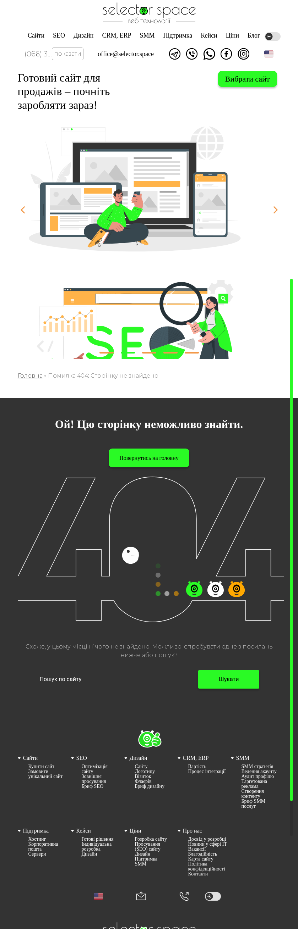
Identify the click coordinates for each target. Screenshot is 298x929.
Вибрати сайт (247, 78)
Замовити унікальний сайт (45, 774)
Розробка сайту (151, 839)
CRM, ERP (116, 35)
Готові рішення (98, 839)
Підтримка (177, 35)
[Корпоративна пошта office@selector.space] (141, 896)
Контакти (198, 874)
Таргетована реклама (254, 784)
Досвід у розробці (207, 839)
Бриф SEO (93, 786)
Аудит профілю (258, 776)
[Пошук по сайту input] (115, 679)
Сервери (37, 854)
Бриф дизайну (149, 786)
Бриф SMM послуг (254, 804)
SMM (147, 35)
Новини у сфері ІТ (207, 844)
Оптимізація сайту (95, 769)
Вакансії (197, 849)
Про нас (192, 831)
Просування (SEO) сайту (148, 847)
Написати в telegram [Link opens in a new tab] (174, 54)
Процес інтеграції (207, 771)
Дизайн (83, 35)
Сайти (36, 35)
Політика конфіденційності (206, 867)
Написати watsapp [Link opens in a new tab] (209, 54)
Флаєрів (143, 781)
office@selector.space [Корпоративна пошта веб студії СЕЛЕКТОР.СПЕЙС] (126, 53)
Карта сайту (200, 859)
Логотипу (145, 771)
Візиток (143, 776)
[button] (268, 54)
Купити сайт (41, 766)
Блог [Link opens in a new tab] (254, 35)
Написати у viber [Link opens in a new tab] (191, 54)
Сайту (141, 766)
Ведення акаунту (259, 771)
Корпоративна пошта (43, 847)
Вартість (197, 766)
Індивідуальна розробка (97, 847)
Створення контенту (253, 794)
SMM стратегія (257, 766)
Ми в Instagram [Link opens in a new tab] (243, 54)
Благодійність (202, 854)
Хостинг (37, 839)
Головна (30, 375)
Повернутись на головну (148, 458)
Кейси (209, 35)
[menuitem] (42, 781)
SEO (59, 35)
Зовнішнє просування (94, 779)
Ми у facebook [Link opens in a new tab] (226, 54)
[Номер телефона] (184, 896)
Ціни (232, 35)
